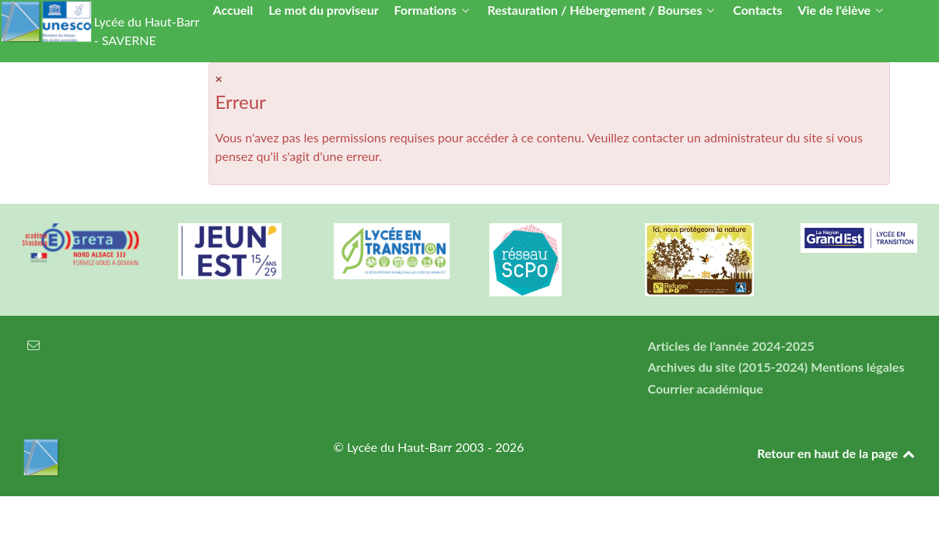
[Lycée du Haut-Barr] (159, 457)
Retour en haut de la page (836, 453)
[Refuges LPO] (703, 259)
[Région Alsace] (859, 238)
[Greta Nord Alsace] (81, 244)
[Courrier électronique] (34, 344)
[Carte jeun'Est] (236, 251)
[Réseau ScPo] (547, 259)
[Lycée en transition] (392, 251)
